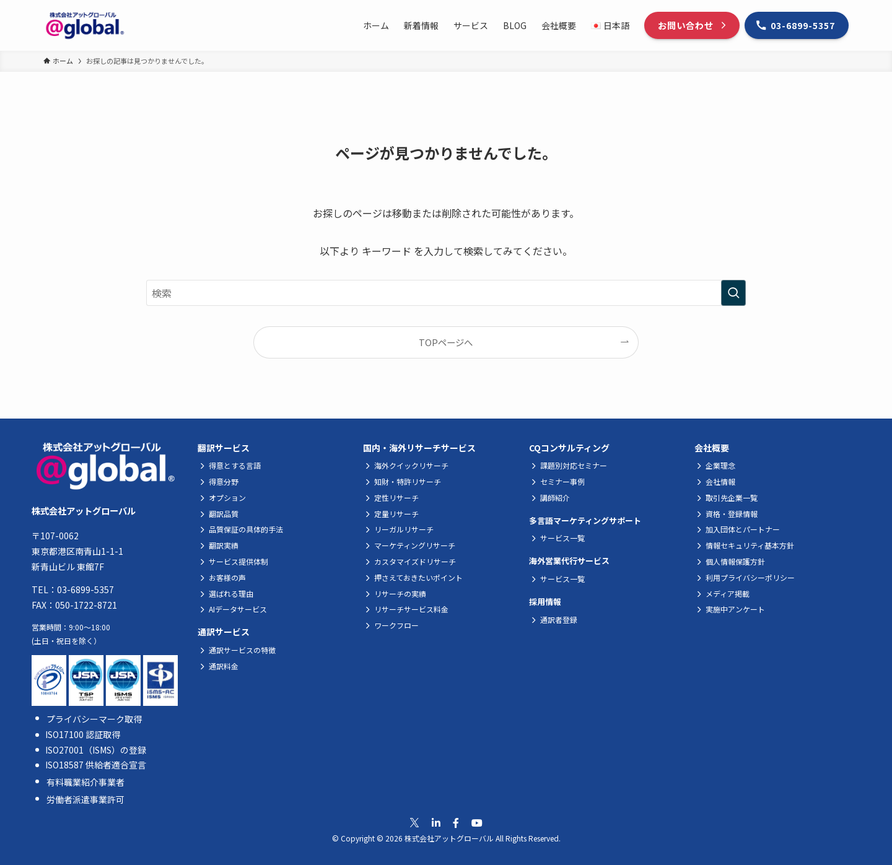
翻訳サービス (224, 447)
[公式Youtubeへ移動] (477, 823)
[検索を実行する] (733, 293)
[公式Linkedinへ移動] (436, 823)
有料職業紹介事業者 (85, 782)
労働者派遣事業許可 (85, 799)
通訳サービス (224, 631)
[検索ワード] (446, 293)
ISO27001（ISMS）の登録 (95, 750)
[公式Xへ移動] (414, 823)
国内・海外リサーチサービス (419, 447)
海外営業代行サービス (569, 561)
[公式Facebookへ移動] (456, 823)
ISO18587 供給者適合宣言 (95, 765)
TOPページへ (446, 342)
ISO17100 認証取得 (82, 734)
